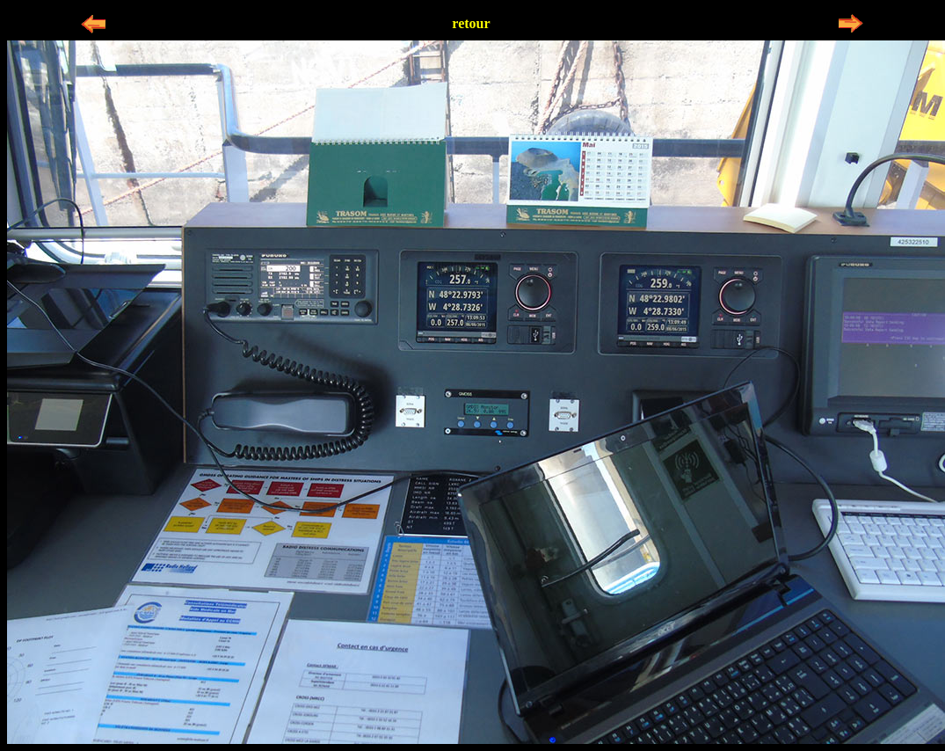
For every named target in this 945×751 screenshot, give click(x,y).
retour (471, 23)
